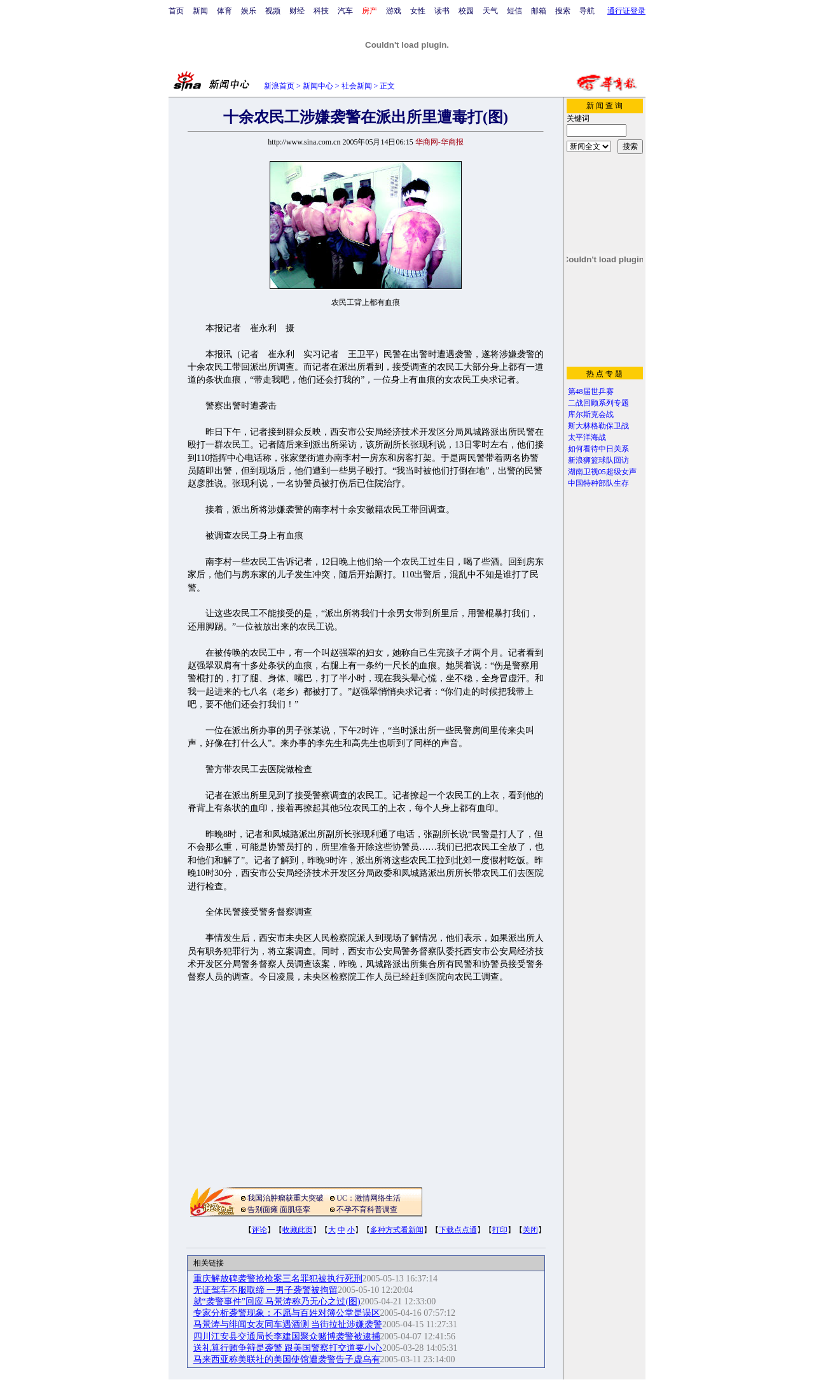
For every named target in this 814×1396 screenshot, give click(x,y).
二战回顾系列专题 (598, 402)
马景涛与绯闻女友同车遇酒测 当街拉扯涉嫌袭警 (288, 1324)
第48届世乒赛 (591, 391)
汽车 (345, 10)
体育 (224, 10)
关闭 (530, 1229)
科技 (321, 10)
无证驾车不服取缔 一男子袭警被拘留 (265, 1290)
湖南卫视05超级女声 (602, 471)
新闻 (200, 10)
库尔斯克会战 (591, 414)
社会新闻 (356, 85)
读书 (442, 10)
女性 (417, 10)
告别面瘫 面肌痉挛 (278, 1209)
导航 (587, 10)
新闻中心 (318, 85)
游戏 (393, 10)
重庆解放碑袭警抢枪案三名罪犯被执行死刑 (277, 1278)
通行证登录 (626, 10)
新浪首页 (279, 85)
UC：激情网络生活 (368, 1198)
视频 (272, 10)
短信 (514, 10)
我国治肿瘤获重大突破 (285, 1198)
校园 (466, 10)
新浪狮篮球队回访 (598, 460)
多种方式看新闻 (397, 1229)
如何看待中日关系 (598, 448)
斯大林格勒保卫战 (598, 425)
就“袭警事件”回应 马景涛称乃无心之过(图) (277, 1301)
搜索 (562, 10)
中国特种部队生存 (598, 483)
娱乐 (248, 10)
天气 (490, 10)
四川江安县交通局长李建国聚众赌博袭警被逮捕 (286, 1336)
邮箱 (538, 10)
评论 (259, 1229)
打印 (499, 1229)
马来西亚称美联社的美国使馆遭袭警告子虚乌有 (286, 1359)
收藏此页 (297, 1229)
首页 (176, 10)
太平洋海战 (587, 437)
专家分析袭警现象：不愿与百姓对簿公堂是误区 (286, 1313)
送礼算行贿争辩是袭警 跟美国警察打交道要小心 (288, 1348)
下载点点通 (458, 1229)
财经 (297, 10)
